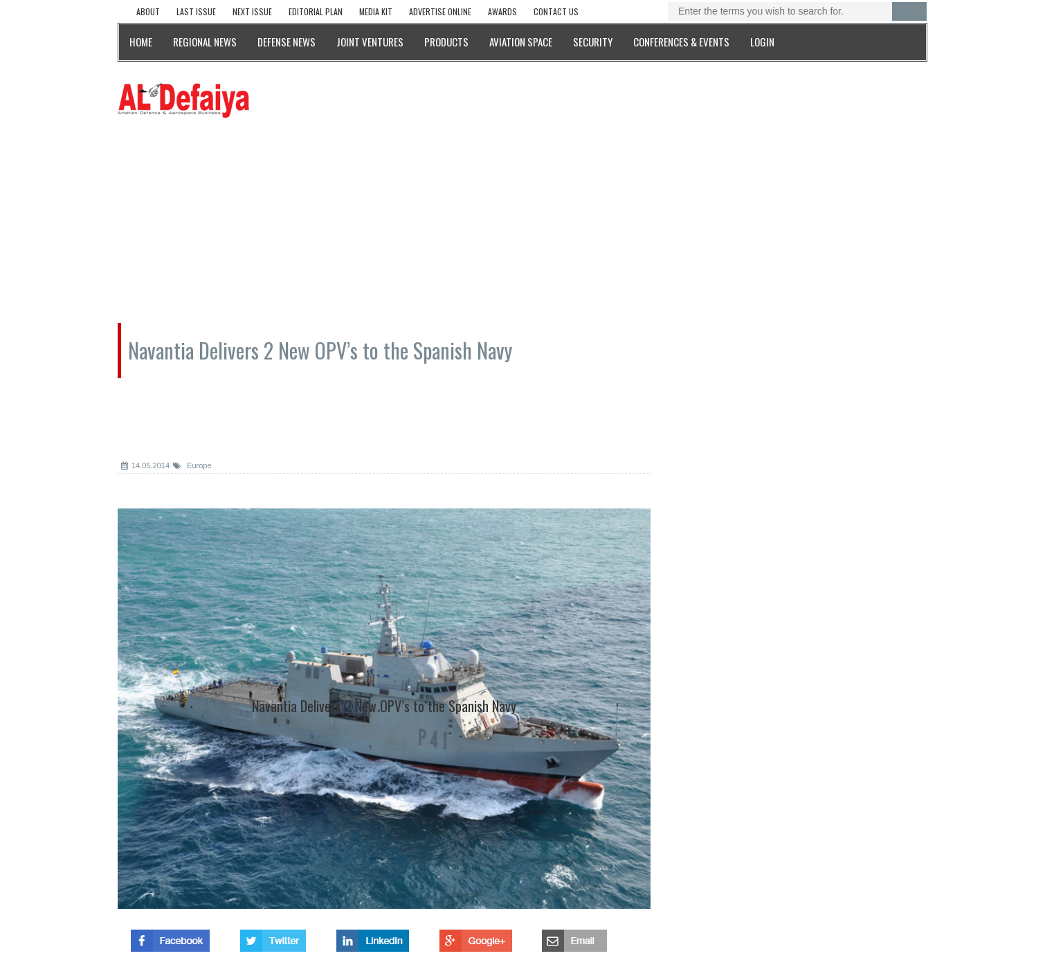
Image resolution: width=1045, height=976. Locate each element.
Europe (192, 465)
